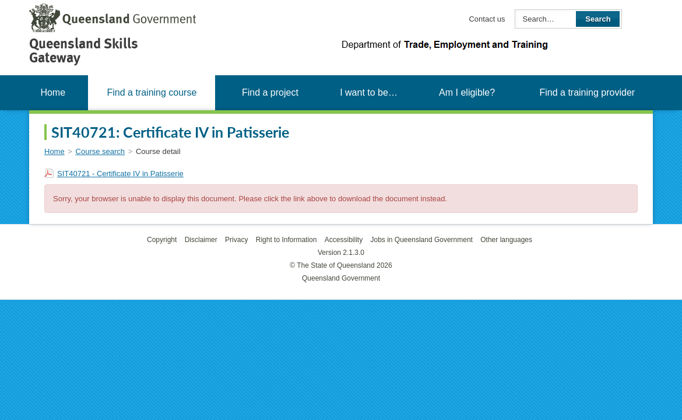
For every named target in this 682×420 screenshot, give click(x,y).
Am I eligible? (467, 92)
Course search (100, 151)
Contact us (487, 19)
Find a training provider (587, 92)
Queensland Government (341, 278)
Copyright (162, 240)
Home (52, 92)
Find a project (270, 92)
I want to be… (369, 92)
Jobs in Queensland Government (422, 240)
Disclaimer (201, 240)
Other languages (506, 240)
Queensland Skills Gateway (83, 50)
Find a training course (151, 92)
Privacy (236, 240)
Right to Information (286, 240)
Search (597, 19)
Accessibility (344, 240)
